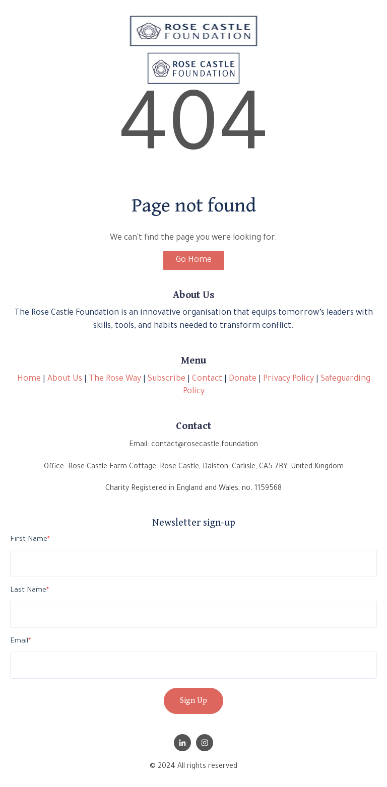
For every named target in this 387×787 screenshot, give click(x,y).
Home (29, 379)
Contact (207, 379)
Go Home (194, 260)
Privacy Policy (288, 379)
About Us (64, 379)
